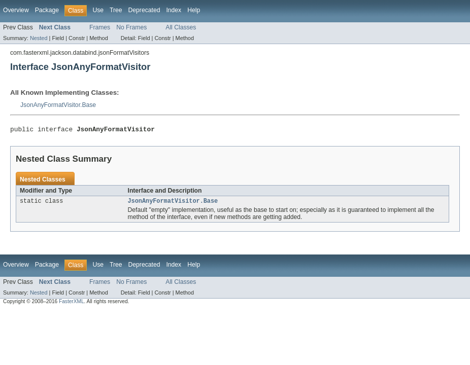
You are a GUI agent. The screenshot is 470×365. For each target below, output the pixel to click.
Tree (116, 10)
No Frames (131, 27)
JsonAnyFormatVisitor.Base (58, 104)
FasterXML (71, 304)
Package (47, 10)
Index (173, 10)
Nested (39, 38)
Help (193, 10)
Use (98, 10)
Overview (16, 10)
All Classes (180, 27)
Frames (99, 27)
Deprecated (144, 10)
